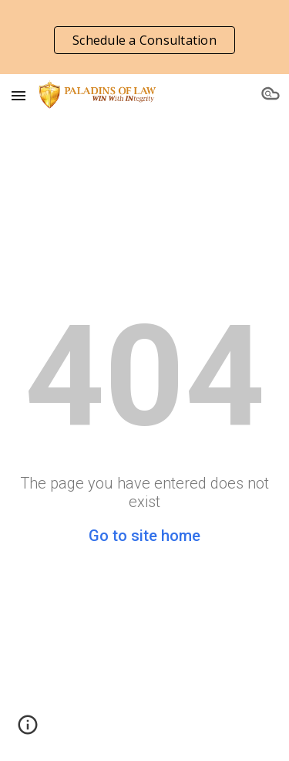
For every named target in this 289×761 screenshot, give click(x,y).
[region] (144, 37)
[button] (18, 95)
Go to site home (144, 535)
